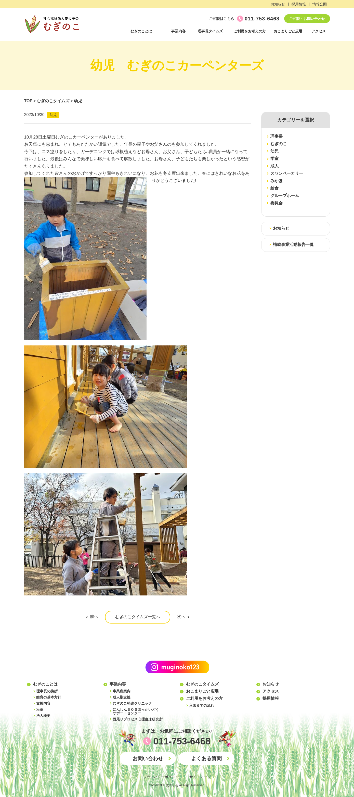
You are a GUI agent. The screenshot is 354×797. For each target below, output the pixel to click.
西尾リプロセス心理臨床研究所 (138, 719)
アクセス (318, 31)
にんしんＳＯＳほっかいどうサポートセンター (136, 711)
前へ (94, 616)
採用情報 (299, 4)
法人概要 (43, 716)
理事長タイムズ (210, 31)
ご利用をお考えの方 (250, 31)
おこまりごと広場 (288, 31)
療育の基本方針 (48, 697)
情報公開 (319, 4)
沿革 (39, 709)
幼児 (78, 101)
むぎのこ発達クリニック (132, 703)
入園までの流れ (201, 705)
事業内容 (178, 31)
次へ (181, 616)
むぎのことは (141, 31)
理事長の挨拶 (47, 691)
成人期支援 (121, 697)
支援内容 (43, 703)
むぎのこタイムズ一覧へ (137, 617)
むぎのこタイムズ (53, 101)
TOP (28, 101)
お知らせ (278, 4)
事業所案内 (121, 691)
